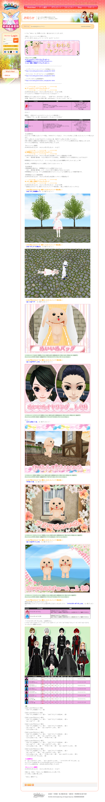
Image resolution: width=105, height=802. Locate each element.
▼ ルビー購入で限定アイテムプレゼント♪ (37, 63)
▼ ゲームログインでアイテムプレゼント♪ (37, 59)
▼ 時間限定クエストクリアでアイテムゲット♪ (38, 61)
